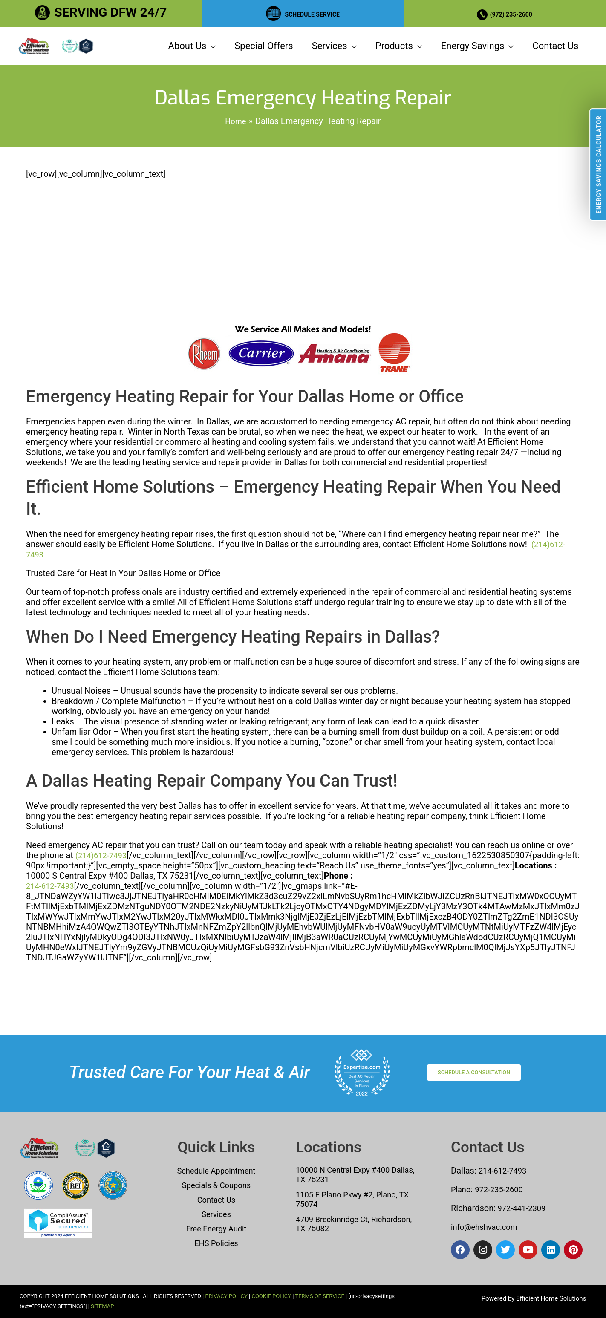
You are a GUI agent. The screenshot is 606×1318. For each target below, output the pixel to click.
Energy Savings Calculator (598, 164)
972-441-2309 (523, 1208)
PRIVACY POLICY (226, 1296)
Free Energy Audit (216, 1228)
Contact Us (216, 1199)
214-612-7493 (52, 937)
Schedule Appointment (216, 1170)
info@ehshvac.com (487, 1227)
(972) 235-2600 (514, 12)
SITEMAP (102, 1306)
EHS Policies (216, 1243)
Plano (462, 1189)
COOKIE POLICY (271, 1296)
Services (216, 1214)
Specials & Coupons (216, 1185)
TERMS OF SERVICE (319, 1296)
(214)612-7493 (103, 906)
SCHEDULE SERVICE (312, 12)
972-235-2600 (503, 1189)
